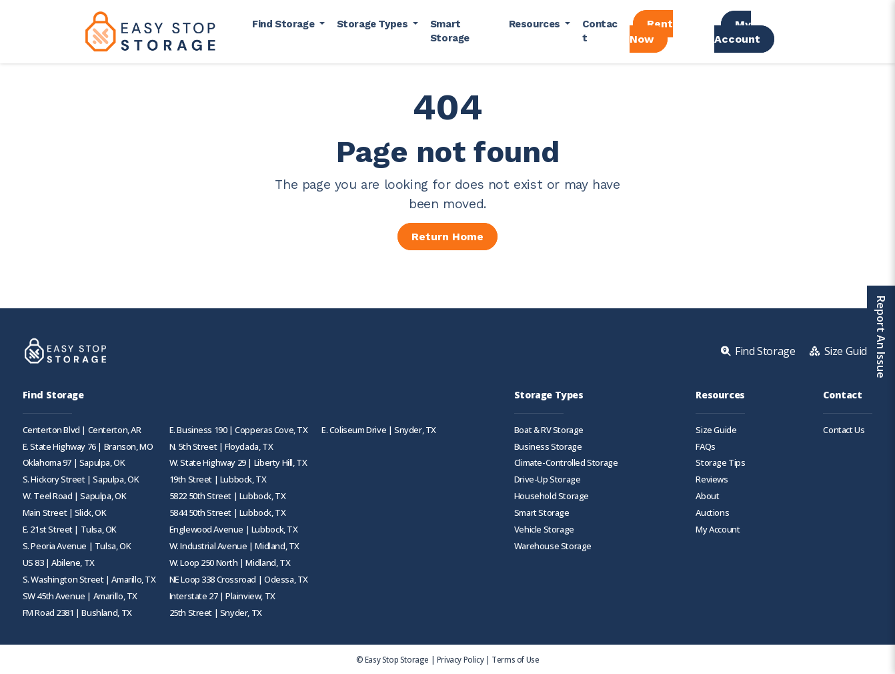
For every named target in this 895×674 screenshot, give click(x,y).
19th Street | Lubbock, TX (218, 479)
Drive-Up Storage (547, 479)
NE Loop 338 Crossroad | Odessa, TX (238, 579)
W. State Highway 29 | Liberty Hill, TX (238, 462)
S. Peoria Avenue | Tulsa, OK (77, 546)
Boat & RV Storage (549, 430)
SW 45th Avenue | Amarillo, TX (80, 596)
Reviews (712, 479)
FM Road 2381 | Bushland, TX (77, 613)
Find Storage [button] (284, 24)
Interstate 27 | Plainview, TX (222, 596)
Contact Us (843, 430)
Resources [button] (536, 24)
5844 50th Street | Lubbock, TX (227, 513)
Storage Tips (720, 462)
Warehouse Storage (553, 546)
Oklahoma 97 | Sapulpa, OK (74, 462)
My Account (737, 31)
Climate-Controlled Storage (566, 462)
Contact (600, 31)
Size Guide (716, 430)
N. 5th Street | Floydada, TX (221, 446)
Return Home (447, 236)
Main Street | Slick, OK (65, 513)
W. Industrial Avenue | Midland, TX (234, 546)
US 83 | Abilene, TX (59, 563)
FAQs (705, 446)
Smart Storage (450, 31)
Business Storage (548, 446)
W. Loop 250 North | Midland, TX (230, 563)
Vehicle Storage (544, 529)
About (707, 496)
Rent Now (651, 31)
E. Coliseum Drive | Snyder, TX (378, 430)
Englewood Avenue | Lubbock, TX (233, 529)
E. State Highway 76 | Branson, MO (88, 446)
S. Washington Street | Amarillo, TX (89, 579)
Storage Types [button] (373, 24)
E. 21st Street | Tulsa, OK (70, 529)
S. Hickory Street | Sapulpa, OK (81, 479)
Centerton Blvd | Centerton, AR (82, 430)
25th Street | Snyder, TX (215, 613)
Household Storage (551, 496)
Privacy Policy (460, 659)
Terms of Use (515, 659)
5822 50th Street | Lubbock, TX (227, 496)
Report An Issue (881, 337)
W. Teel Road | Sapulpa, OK (75, 496)
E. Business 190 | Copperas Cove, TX (238, 430)
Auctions (712, 513)
